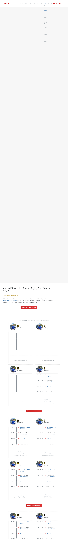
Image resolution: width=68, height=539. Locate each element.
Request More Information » (29, 307)
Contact (63, 5)
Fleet (34, 5)
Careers (60, 5)
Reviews (24, 5)
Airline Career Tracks (43, 5)
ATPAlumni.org (55, 5)
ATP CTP (49, 386)
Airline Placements (29, 5)
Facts (51, 5)
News (48, 5)
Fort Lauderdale (51, 381)
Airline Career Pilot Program (10, 300)
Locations (37, 5)
